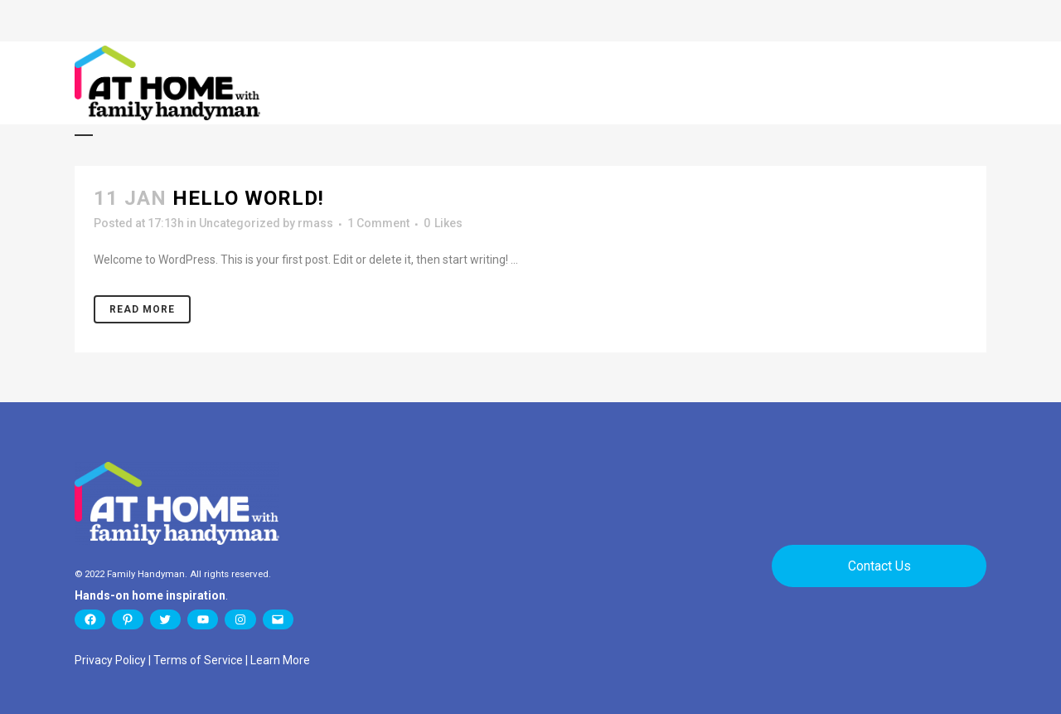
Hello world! (248, 198)
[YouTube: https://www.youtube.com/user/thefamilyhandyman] (202, 619)
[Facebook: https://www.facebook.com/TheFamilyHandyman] (90, 619)
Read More (142, 309)
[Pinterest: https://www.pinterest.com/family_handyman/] (127, 619)
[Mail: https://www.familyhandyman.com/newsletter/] (278, 619)
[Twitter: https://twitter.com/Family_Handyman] (165, 619)
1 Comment (378, 223)
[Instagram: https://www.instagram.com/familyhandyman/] (240, 619)
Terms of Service (198, 660)
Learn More (280, 660)
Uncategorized (239, 223)
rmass (315, 223)
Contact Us (879, 566)
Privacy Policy (110, 660)
